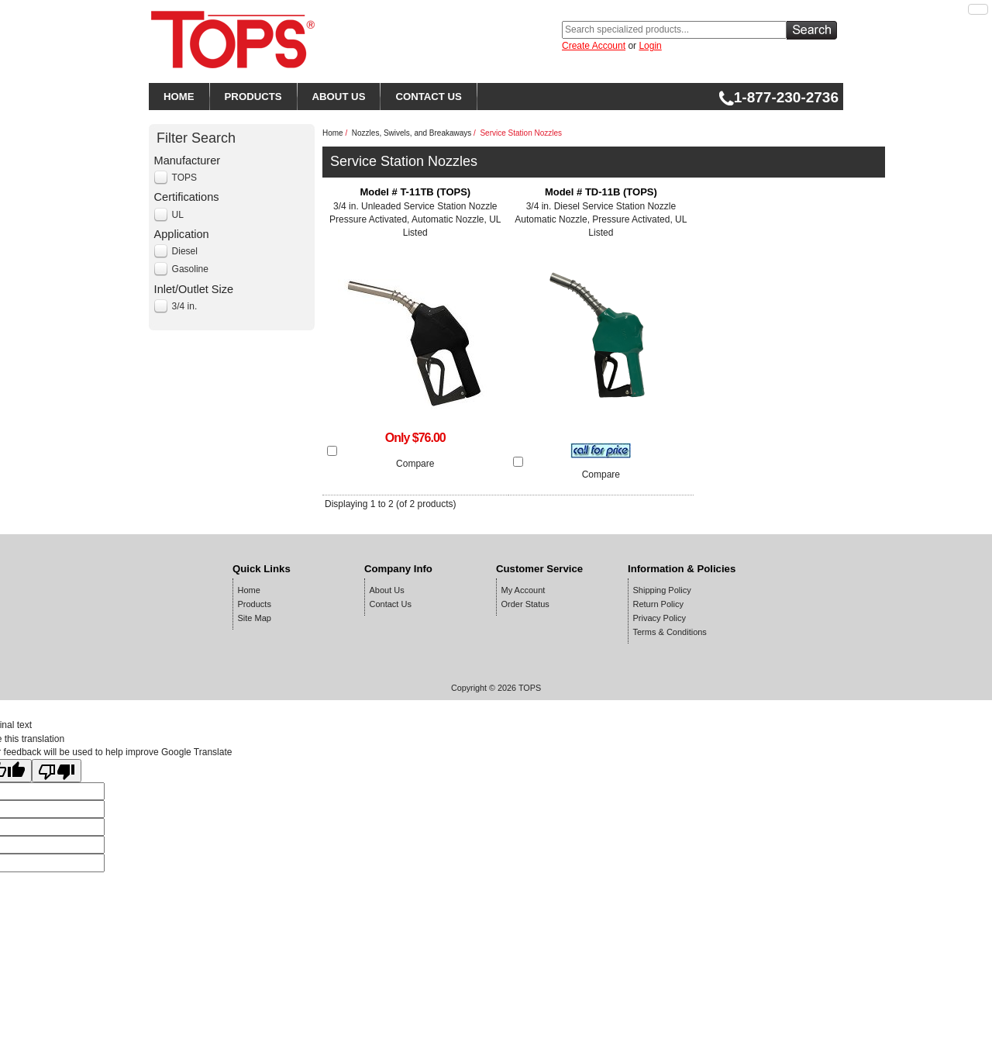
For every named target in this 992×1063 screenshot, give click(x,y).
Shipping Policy (662, 590)
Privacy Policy (659, 618)
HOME (179, 96)
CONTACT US (428, 96)
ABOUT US (339, 96)
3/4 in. (185, 306)
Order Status (525, 604)
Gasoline (190, 269)
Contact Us (391, 604)
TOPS (184, 177)
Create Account (593, 45)
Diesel (185, 251)
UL (178, 214)
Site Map (254, 618)
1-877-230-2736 (778, 97)
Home (332, 133)
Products (254, 604)
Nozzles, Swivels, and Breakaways (412, 133)
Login (650, 45)
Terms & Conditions (670, 632)
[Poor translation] (56, 770)
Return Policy (658, 604)
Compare (415, 463)
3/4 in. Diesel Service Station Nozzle (601, 213)
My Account (523, 590)
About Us (387, 590)
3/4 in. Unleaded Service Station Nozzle (415, 213)
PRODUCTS (253, 96)
